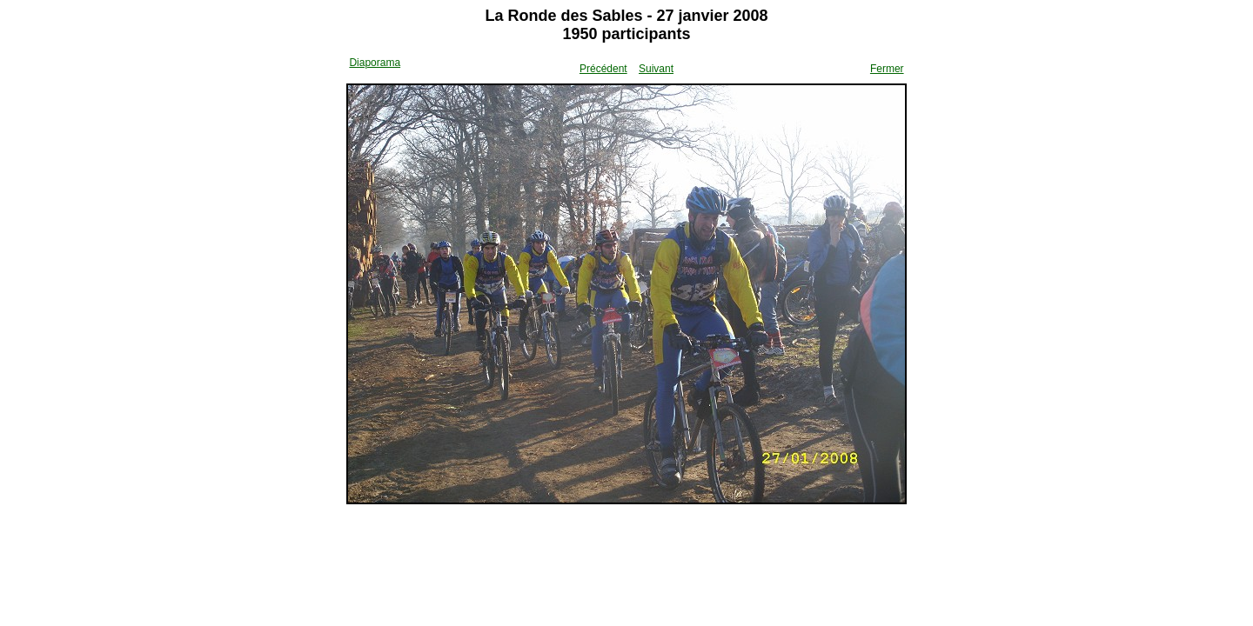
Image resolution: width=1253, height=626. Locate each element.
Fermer (887, 69)
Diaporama (374, 63)
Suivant (656, 69)
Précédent (603, 69)
